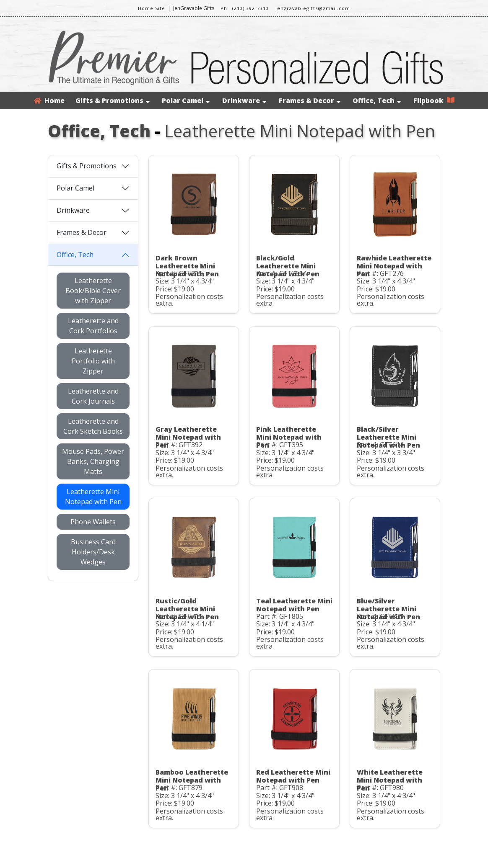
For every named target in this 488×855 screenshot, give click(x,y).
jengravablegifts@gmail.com (312, 8)
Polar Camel (186, 100)
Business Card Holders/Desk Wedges (93, 552)
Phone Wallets (93, 521)
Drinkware (244, 100)
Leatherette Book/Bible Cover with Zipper (93, 290)
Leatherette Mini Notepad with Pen (93, 496)
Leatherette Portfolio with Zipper (93, 361)
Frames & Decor (309, 100)
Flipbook (433, 100)
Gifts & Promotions (112, 100)
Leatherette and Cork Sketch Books (93, 426)
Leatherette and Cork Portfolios (93, 325)
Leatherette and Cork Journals (93, 396)
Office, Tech (377, 100)
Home (49, 100)
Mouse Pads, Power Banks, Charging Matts (93, 461)
